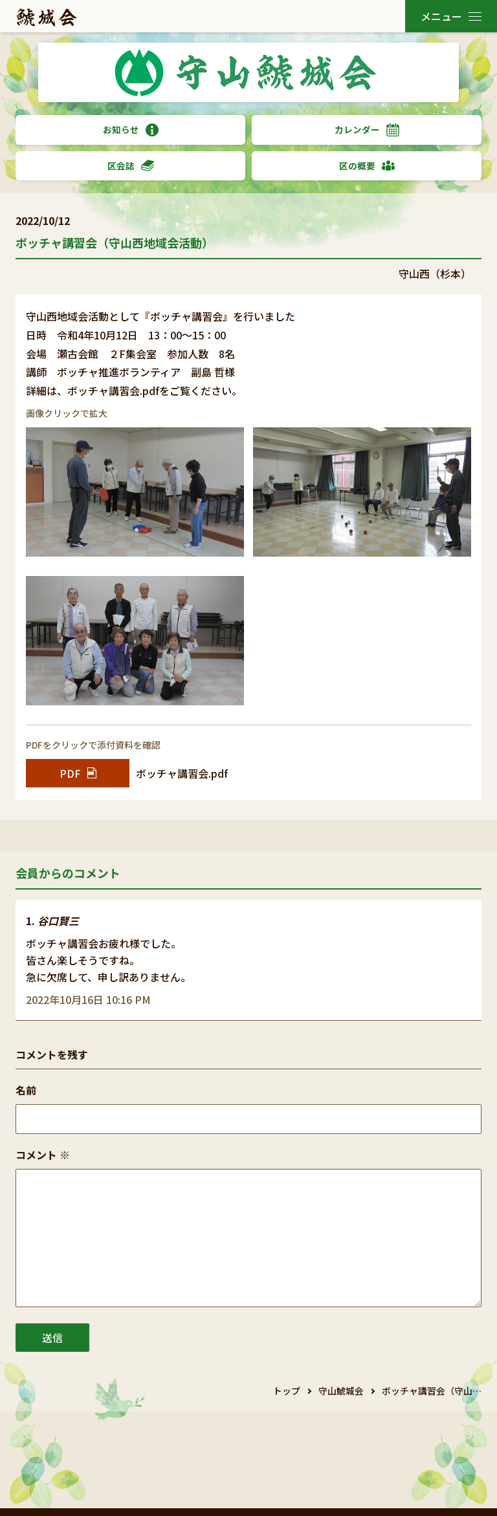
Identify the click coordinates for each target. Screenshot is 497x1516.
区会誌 (130, 166)
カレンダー (367, 129)
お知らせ (131, 129)
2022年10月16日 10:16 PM (88, 999)
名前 (26, 1090)
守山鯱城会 (341, 1390)
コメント (43, 1154)
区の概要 (367, 166)
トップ (286, 1390)
